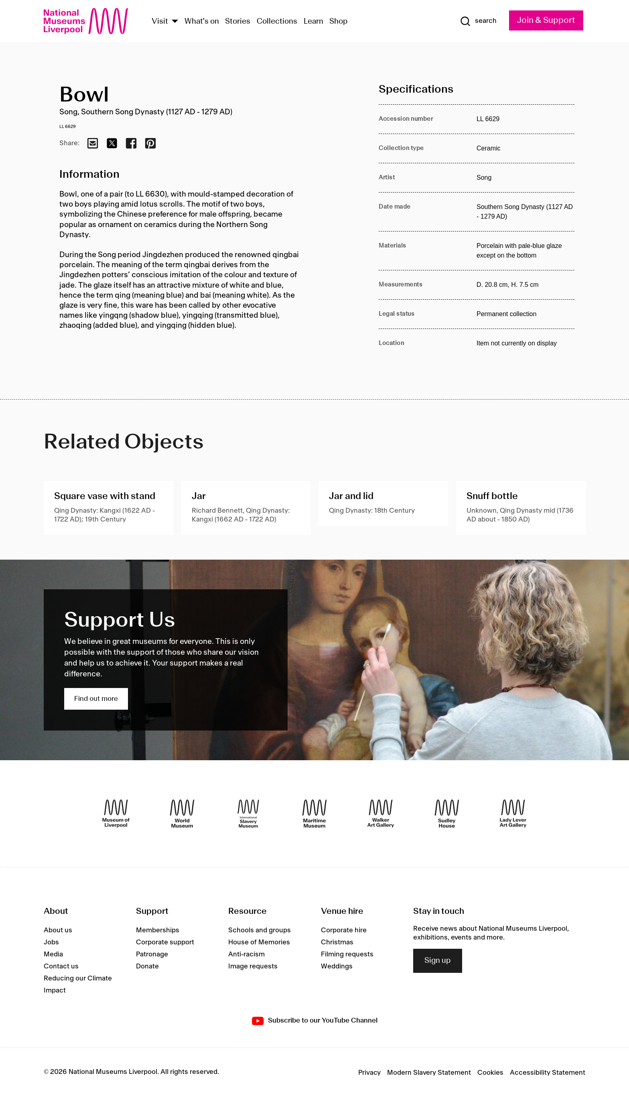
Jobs (51, 942)
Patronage (152, 954)
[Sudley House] (447, 814)
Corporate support (165, 942)
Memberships (157, 930)
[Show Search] (478, 21)
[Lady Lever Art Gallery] (513, 814)
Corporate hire (344, 930)
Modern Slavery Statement (429, 1072)
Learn (313, 22)
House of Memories (259, 942)
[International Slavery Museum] (248, 814)
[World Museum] (182, 814)
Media (53, 954)
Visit (160, 22)
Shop (338, 22)
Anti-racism (246, 954)
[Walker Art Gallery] (381, 814)
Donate (147, 966)
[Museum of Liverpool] (116, 814)
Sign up (437, 961)
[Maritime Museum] (314, 814)
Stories (237, 22)
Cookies (490, 1072)
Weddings (337, 966)
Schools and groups (259, 930)
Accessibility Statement (547, 1072)
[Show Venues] (175, 22)
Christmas (337, 942)
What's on (202, 22)
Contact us (61, 966)
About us (58, 930)
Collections (277, 22)
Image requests (253, 966)
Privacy (369, 1072)
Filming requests (347, 954)
